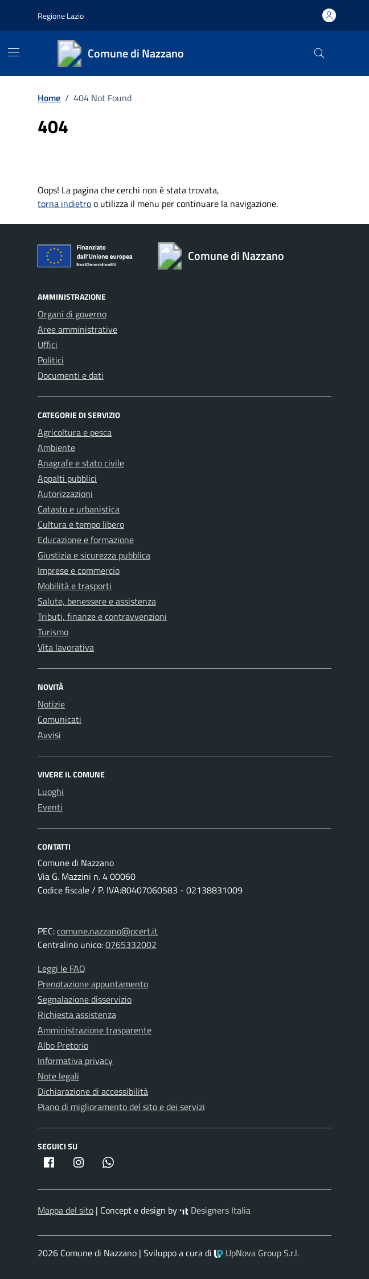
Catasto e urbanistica (79, 509)
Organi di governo (72, 314)
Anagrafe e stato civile (81, 463)
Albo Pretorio (63, 1045)
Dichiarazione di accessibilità (93, 1091)
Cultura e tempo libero (81, 524)
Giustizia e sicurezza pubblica (94, 555)
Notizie (51, 704)
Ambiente (56, 447)
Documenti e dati (71, 375)
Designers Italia (215, 1210)
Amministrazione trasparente (94, 1030)
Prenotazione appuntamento (93, 984)
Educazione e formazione (86, 540)
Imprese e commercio (79, 570)
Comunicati (59, 719)
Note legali (58, 1076)
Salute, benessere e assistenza (97, 601)
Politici (51, 360)
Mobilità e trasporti (75, 586)
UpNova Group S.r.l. (256, 1253)
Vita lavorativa (66, 647)
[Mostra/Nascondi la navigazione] (13, 52)
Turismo (53, 632)
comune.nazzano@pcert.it (107, 931)
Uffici (48, 344)
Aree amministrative (77, 329)
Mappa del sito (65, 1210)
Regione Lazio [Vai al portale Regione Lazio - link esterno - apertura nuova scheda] (61, 16)
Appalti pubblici (67, 478)
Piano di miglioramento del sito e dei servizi (121, 1107)
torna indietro (64, 203)
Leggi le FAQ (61, 968)
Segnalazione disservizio (85, 999)
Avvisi (49, 735)
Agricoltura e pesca (75, 432)
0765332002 (131, 944)
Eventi (50, 807)
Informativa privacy (75, 1060)
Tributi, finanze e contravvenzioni (102, 616)
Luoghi (51, 791)
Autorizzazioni (65, 493)
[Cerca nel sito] (319, 54)
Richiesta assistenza (77, 1014)
